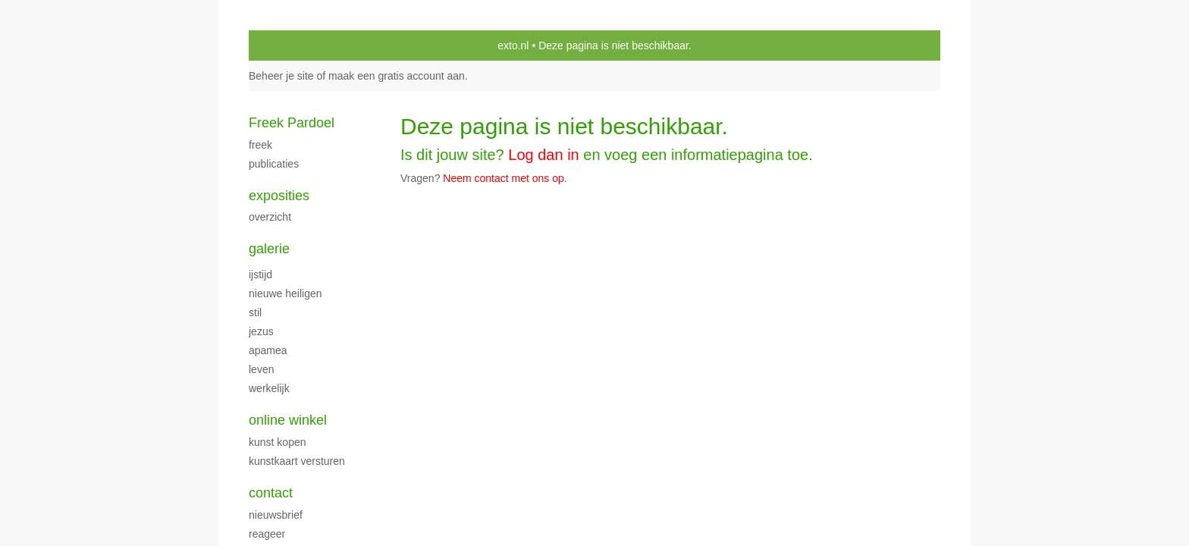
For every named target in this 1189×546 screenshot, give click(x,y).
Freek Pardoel (291, 122)
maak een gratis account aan (396, 76)
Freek (260, 145)
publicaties (274, 164)
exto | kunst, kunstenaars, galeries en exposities (291, 45)
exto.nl (513, 45)
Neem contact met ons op (503, 178)
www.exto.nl (383, 211)
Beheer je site (281, 76)
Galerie (269, 248)
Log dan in (543, 154)
